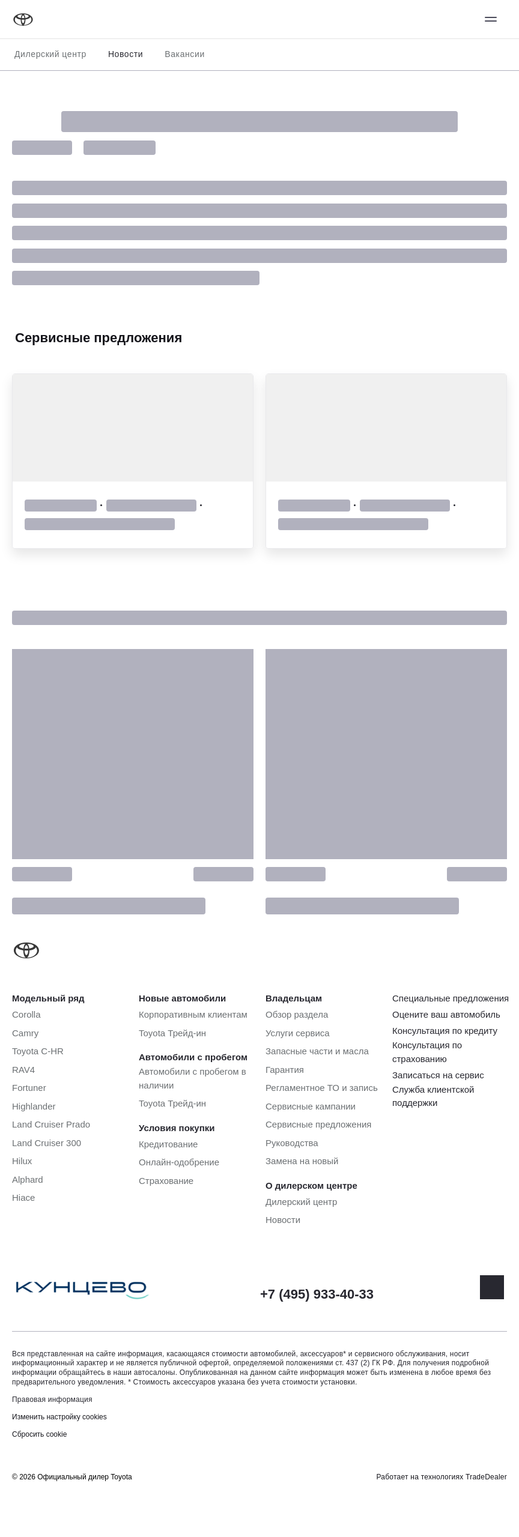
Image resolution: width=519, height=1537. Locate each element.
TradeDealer (486, 1477)
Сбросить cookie (39, 1434)
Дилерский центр (50, 54)
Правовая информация (52, 1399)
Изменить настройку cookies (59, 1417)
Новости (125, 54)
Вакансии (185, 54)
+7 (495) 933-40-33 (317, 1294)
